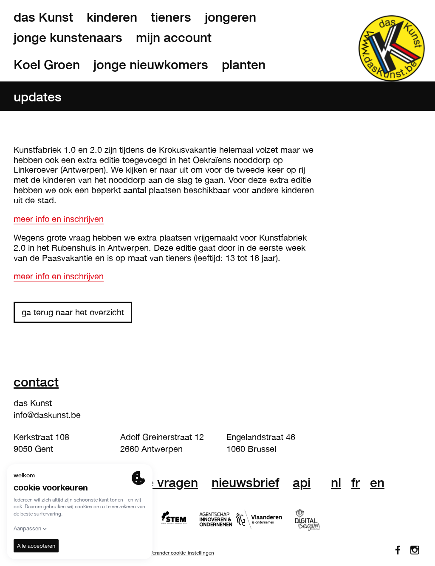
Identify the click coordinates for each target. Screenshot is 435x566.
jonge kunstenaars (68, 37)
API (302, 482)
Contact (36, 381)
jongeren (230, 17)
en (377, 482)
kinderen (112, 17)
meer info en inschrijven (59, 219)
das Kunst (43, 17)
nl (336, 482)
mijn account (174, 37)
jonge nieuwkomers (150, 64)
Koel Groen (47, 64)
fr (355, 482)
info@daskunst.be (47, 415)
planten (244, 64)
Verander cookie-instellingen (182, 553)
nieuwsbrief (245, 482)
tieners (171, 17)
